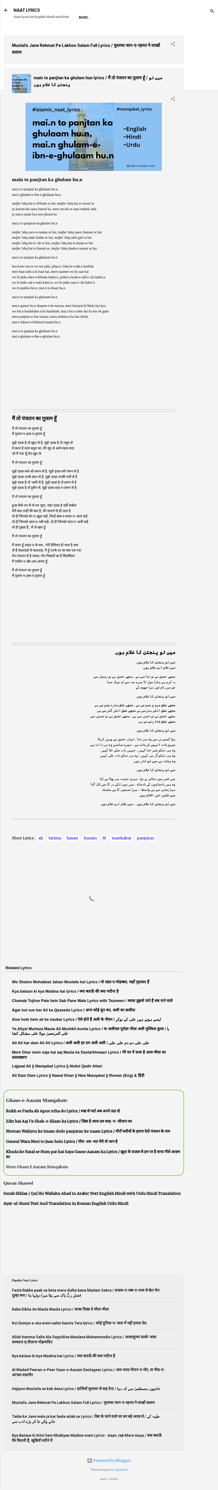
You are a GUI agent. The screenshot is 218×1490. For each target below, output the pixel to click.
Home (83, 17)
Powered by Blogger (109, 1460)
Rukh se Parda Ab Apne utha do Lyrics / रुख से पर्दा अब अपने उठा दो (63, 1111)
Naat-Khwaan (130, 17)
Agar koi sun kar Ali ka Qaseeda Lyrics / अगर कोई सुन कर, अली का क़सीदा (73, 1010)
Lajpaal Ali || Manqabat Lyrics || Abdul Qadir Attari (57, 1066)
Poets (175, 17)
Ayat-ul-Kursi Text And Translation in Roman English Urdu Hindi (65, 1203)
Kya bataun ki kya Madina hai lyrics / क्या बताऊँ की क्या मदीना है (65, 991)
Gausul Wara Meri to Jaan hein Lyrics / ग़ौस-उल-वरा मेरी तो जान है (62, 1141)
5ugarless (121, 1469)
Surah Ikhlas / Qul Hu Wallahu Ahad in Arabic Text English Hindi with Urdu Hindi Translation (92, 1193)
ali (40, 838)
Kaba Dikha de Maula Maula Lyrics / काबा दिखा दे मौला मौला (60, 1309)
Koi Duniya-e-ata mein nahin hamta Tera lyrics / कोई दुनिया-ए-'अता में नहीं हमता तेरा (79, 1323)
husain (90, 838)
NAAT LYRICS (27, 10)
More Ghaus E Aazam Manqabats (37, 1166)
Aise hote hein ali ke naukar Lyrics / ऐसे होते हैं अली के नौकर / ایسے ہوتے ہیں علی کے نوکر (86, 1019)
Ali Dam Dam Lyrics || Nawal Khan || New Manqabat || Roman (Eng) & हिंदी (78, 1075)
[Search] (212, 11)
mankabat (121, 838)
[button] (172, 45)
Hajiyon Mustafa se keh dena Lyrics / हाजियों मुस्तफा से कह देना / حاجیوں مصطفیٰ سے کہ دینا (86, 1388)
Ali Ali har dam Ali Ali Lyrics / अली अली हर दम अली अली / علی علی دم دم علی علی (80, 1043)
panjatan (145, 838)
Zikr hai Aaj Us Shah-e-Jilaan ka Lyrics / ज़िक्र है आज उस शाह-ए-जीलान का (69, 1121)
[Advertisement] (201, 96)
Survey (156, 17)
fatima (55, 838)
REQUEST (103, 17)
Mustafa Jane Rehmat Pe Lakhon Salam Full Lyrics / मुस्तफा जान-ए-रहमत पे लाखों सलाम (83, 1402)
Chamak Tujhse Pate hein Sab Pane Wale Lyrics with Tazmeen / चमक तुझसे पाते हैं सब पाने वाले (92, 1001)
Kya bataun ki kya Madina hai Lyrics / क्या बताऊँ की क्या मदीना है (63, 1356)
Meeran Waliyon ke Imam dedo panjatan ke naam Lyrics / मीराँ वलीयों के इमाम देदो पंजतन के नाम (88, 1131)
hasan (72, 838)
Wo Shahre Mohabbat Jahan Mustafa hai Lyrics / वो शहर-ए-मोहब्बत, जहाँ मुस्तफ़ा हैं (80, 982)
